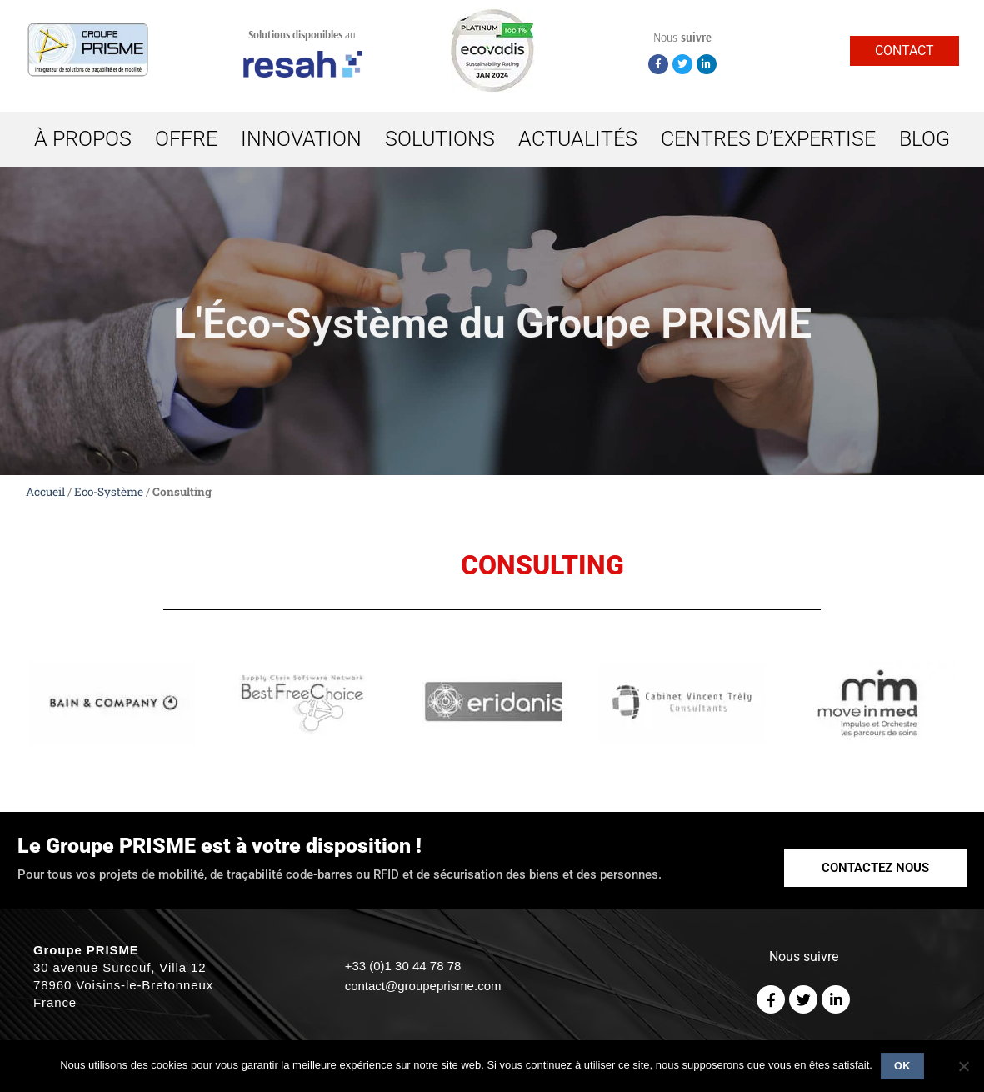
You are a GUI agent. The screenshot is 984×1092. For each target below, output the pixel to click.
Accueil (45, 491)
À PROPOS (83, 139)
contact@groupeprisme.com (423, 986)
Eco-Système (108, 491)
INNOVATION (301, 139)
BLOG (924, 139)
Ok (902, 1066)
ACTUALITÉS (577, 139)
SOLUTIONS (440, 139)
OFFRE (186, 139)
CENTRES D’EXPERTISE (768, 139)
